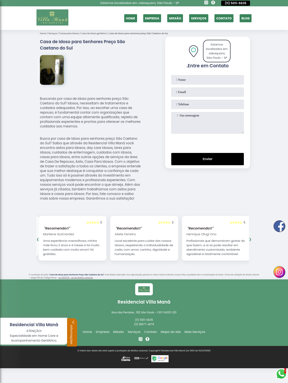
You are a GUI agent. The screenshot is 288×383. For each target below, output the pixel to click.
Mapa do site (171, 332)
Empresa (152, 18)
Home (130, 18)
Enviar (207, 159)
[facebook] (213, 3)
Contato (224, 18)
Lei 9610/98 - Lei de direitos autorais (76, 277)
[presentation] (207, 142)
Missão (175, 18)
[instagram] (206, 3)
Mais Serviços (195, 332)
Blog (245, 18)
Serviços (198, 18)
